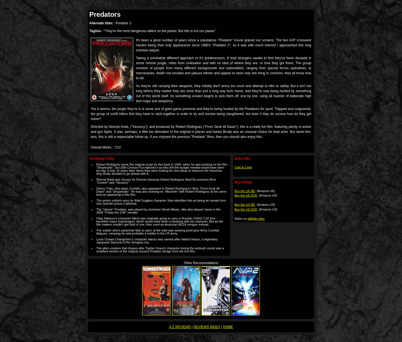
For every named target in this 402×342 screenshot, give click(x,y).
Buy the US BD (244, 204)
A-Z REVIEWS (180, 327)
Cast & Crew (243, 167)
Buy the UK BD (244, 191)
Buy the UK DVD (245, 195)
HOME (228, 327)
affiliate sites (256, 218)
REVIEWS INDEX (206, 327)
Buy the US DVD (245, 209)
